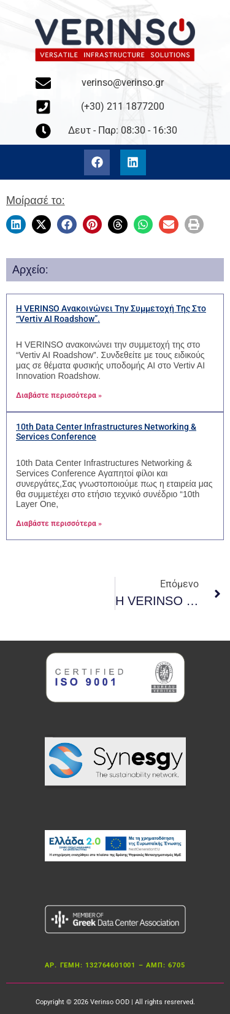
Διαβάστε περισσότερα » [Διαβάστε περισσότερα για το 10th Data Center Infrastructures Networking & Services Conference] (59, 523)
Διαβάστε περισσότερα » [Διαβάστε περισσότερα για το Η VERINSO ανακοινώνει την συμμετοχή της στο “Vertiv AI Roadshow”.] (59, 395)
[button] (16, 224)
